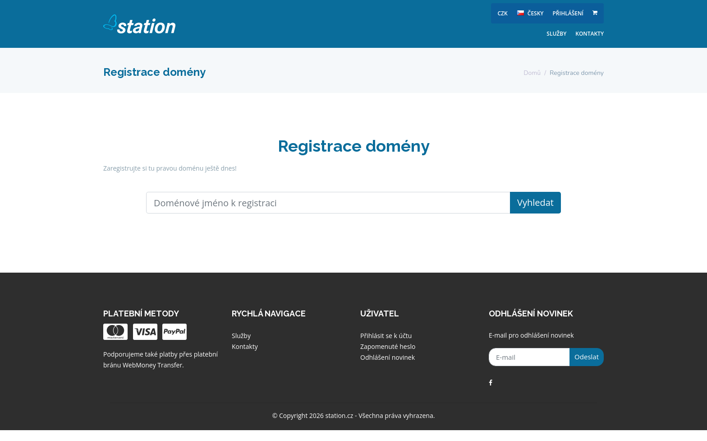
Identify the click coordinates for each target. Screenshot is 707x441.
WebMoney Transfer (152, 365)
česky (530, 13)
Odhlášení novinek (387, 357)
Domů (532, 73)
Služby (556, 33)
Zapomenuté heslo (387, 346)
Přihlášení (567, 13)
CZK (503, 13)
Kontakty (589, 33)
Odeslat (586, 356)
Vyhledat (535, 202)
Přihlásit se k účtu (386, 335)
